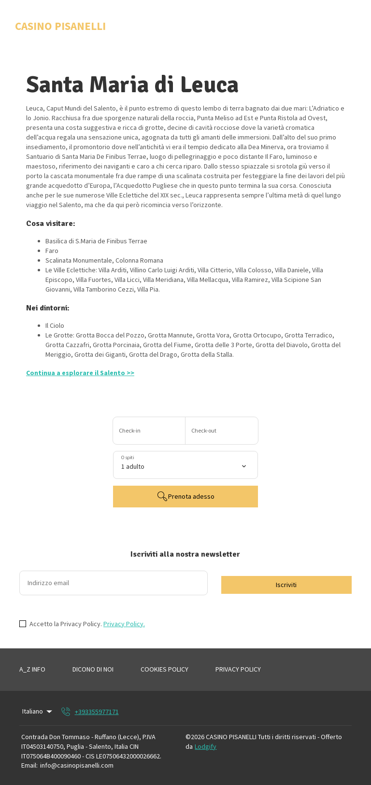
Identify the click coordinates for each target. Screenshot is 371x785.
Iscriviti (286, 584)
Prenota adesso (185, 496)
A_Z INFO (32, 669)
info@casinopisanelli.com (77, 765)
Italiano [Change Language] (38, 711)
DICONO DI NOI (93, 669)
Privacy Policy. (124, 623)
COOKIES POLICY (164, 669)
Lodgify (205, 746)
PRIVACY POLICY (238, 669)
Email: (29, 765)
